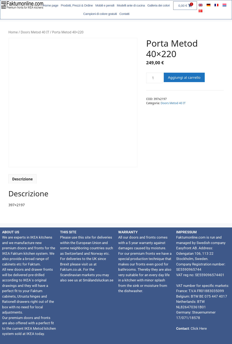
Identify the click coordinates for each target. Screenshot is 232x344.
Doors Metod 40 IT (35, 32)
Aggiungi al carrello (184, 77)
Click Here (198, 328)
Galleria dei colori (158, 5)
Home (13, 32)
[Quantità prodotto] (154, 78)
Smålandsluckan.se (98, 280)
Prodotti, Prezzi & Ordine (77, 5)
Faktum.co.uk (70, 269)
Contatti (124, 14)
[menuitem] (200, 5)
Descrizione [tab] (22, 179)
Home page (50, 5)
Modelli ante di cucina (131, 5)
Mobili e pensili (104, 5)
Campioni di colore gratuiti (100, 14)
